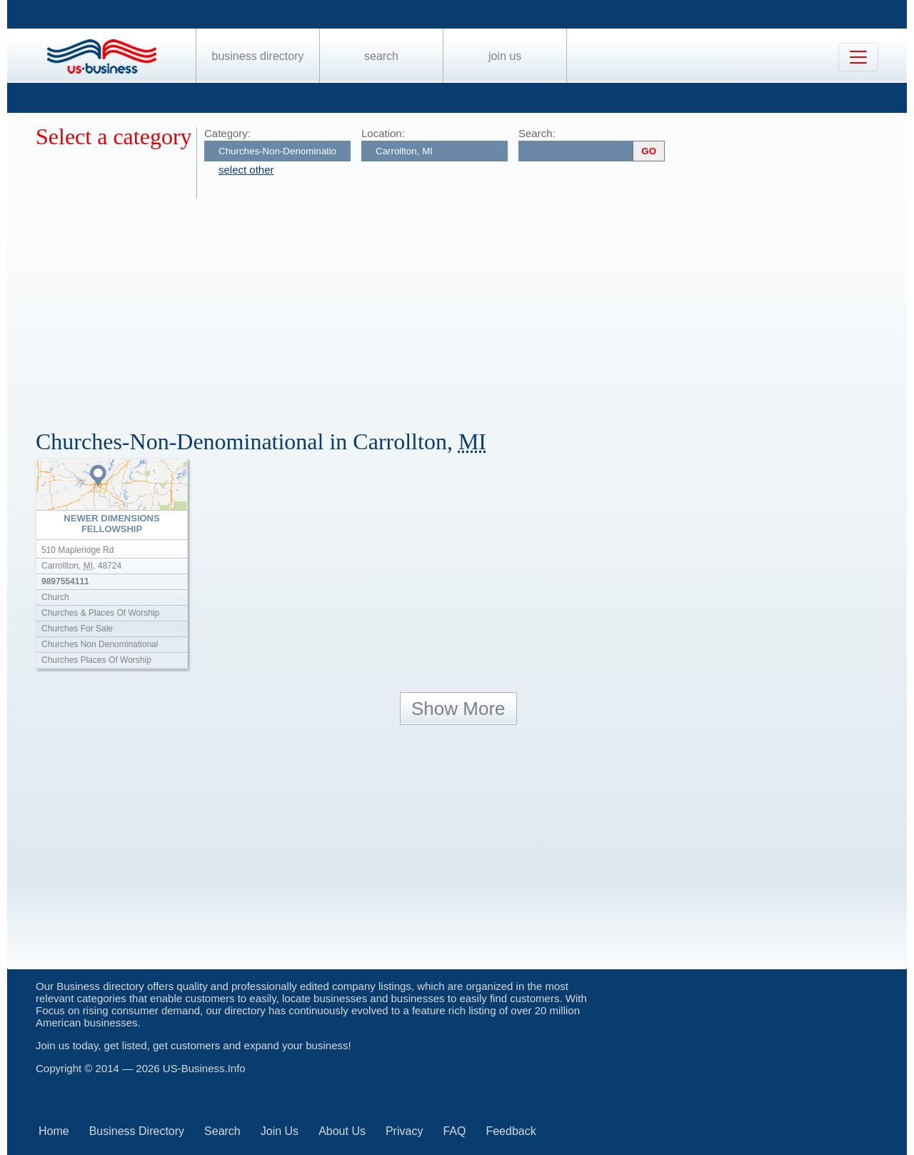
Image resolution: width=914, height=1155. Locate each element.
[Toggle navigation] (858, 57)
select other (246, 170)
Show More (458, 708)
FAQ (454, 1131)
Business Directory (258, 56)
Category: (227, 133)
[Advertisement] (464, 306)
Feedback (511, 1131)
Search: (537, 133)
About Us (342, 1131)
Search (381, 56)
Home (54, 1131)
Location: (383, 133)
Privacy (404, 1131)
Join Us (504, 56)
